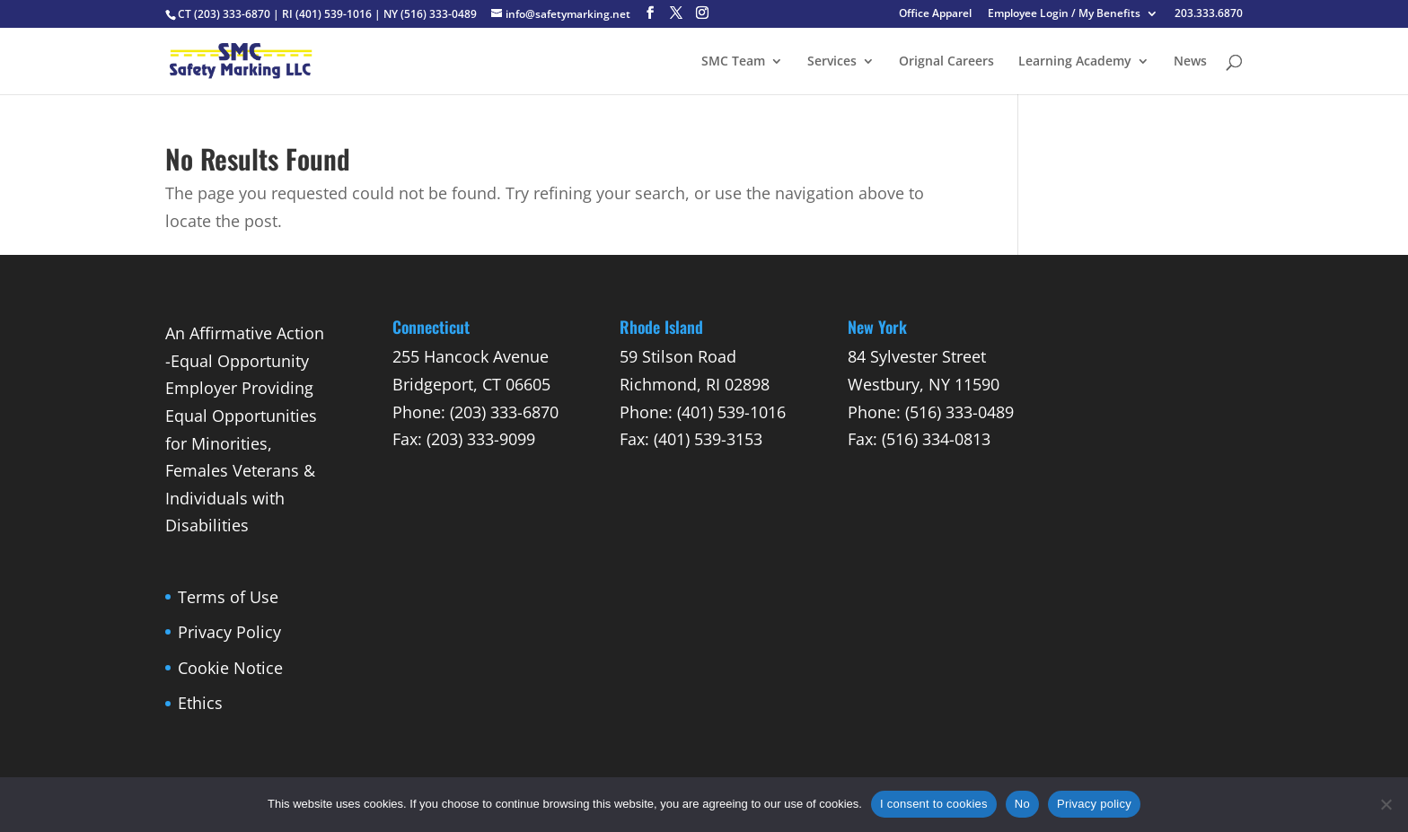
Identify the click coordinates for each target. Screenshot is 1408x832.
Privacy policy (1094, 803)
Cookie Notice (230, 668)
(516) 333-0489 (438, 14)
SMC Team (733, 62)
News (1190, 62)
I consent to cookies (934, 803)
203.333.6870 (1209, 14)
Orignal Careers (946, 62)
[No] (1386, 804)
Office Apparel (935, 14)
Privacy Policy (229, 632)
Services (832, 62)
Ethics (200, 703)
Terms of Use (228, 597)
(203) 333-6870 (232, 14)
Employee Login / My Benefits (1064, 14)
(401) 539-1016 (333, 14)
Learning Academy (1074, 62)
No (1022, 803)
